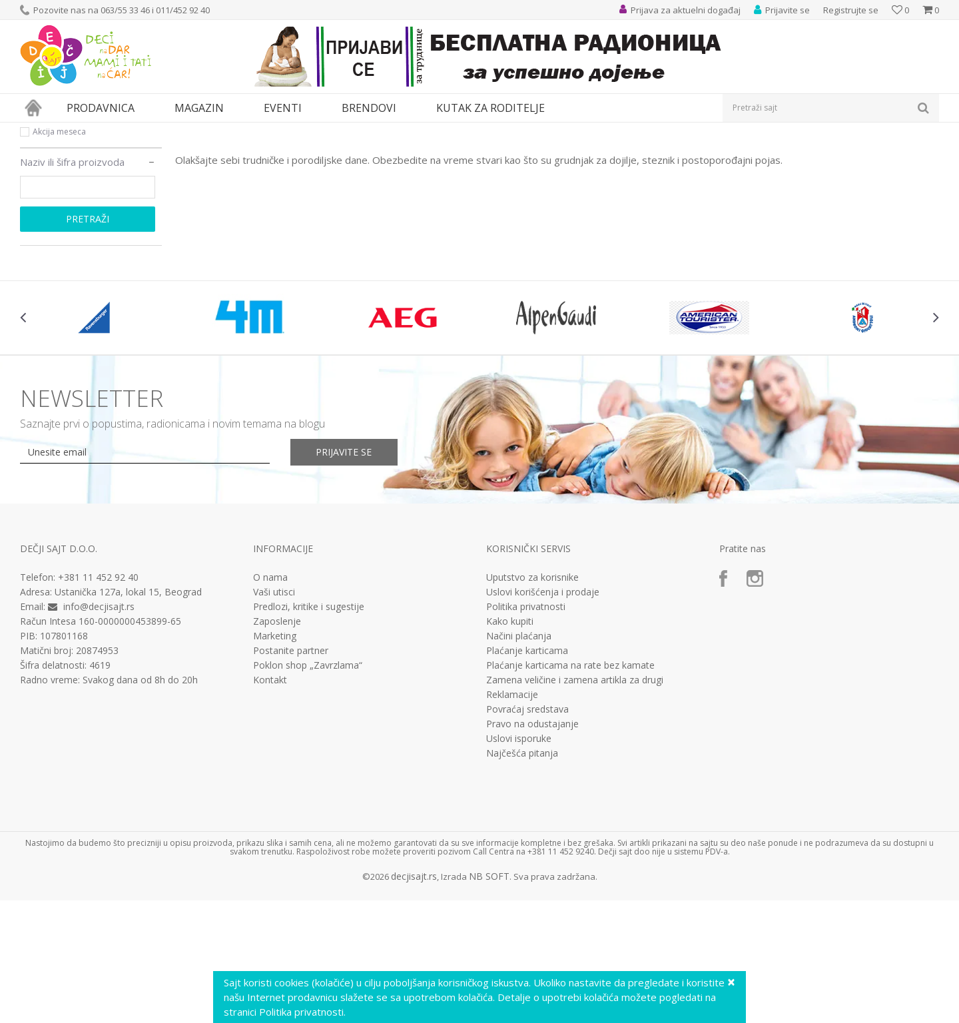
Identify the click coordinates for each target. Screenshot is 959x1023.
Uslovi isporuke (518, 861)
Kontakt (270, 802)
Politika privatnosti (525, 729)
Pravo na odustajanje (532, 846)
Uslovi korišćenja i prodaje (542, 714)
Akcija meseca (59, 254)
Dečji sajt (37, 131)
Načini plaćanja (518, 758)
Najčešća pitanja (522, 875)
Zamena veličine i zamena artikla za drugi (574, 802)
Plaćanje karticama (527, 773)
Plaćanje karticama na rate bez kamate (570, 788)
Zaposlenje (277, 744)
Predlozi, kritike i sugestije (308, 729)
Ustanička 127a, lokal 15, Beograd (128, 714)
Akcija (44, 222)
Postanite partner (290, 773)
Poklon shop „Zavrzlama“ (307, 788)
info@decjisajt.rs (99, 729)
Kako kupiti (509, 744)
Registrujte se (850, 10)
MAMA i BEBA (134, 131)
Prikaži (797, 153)
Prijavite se (347, 574)
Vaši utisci (274, 714)
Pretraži (87, 341)
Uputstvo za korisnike (532, 700)
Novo (43, 238)
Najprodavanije (62, 206)
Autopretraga (634, 153)
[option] (96, 440)
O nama (270, 700)
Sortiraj (693, 153)
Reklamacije (512, 817)
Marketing (274, 758)
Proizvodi (81, 131)
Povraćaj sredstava (527, 832)
